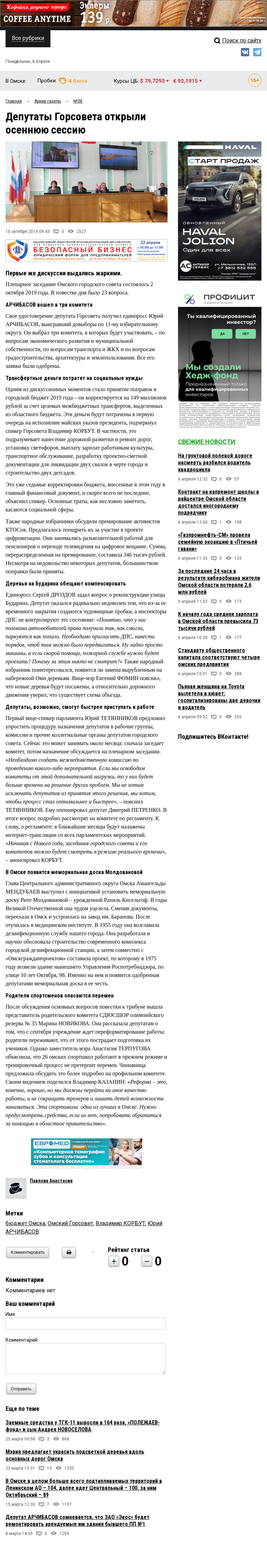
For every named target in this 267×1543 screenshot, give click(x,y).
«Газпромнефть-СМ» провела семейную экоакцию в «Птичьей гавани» (217, 542)
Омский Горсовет (70, 1223)
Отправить (23, 1389)
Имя (10, 1314)
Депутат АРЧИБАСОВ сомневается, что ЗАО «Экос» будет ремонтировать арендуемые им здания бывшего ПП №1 (77, 1520)
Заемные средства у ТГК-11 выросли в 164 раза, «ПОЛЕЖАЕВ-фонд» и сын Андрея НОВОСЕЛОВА (83, 1426)
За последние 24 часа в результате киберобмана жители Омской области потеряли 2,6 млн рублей (219, 581)
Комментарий (22, 1340)
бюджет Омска (25, 1223)
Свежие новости (206, 441)
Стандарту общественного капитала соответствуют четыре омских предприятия (219, 657)
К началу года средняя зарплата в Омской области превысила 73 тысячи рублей (218, 621)
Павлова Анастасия (51, 1180)
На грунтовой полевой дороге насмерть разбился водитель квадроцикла (215, 462)
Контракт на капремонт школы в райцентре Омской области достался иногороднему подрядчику (218, 502)
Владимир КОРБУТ (120, 1223)
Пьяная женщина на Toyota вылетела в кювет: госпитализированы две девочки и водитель (219, 697)
